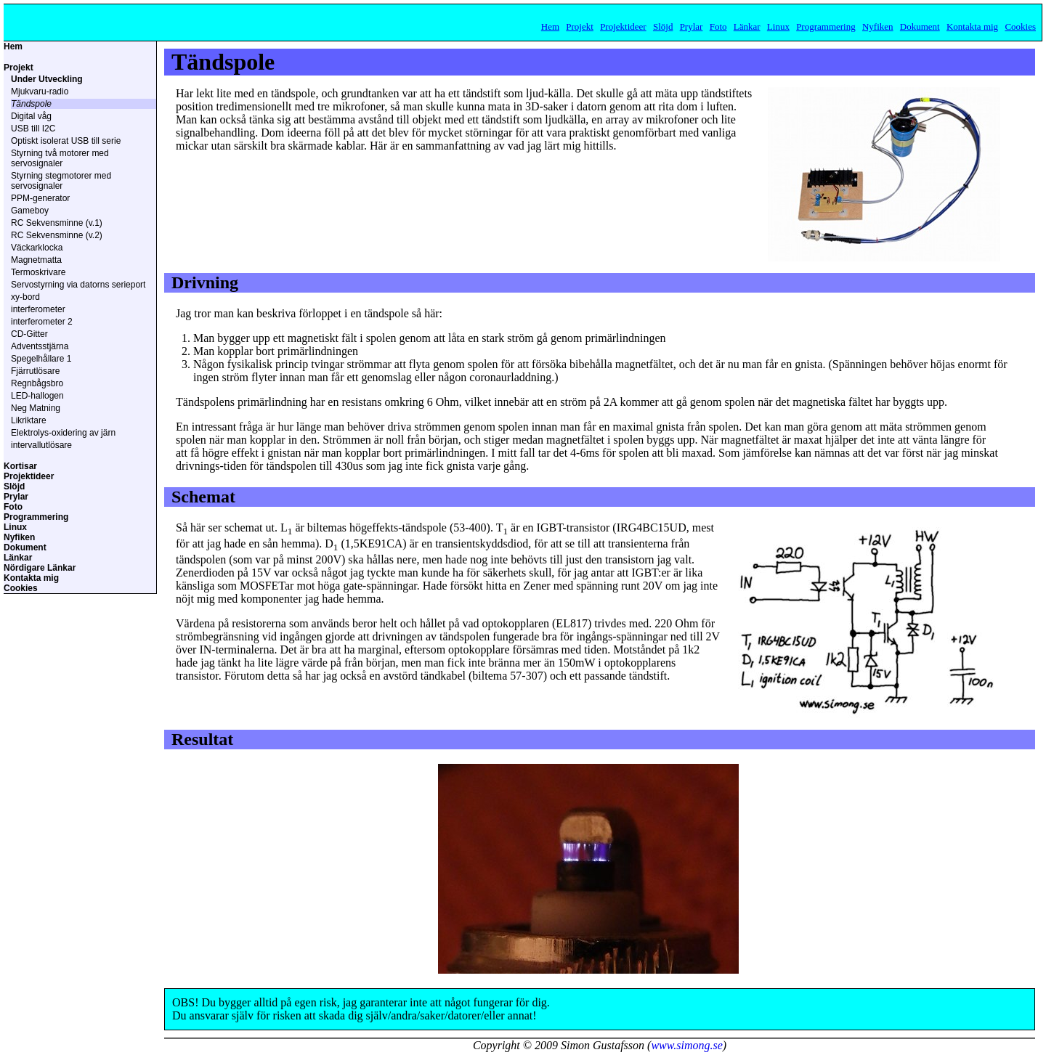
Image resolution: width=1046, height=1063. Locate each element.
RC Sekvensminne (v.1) (56, 223)
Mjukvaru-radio (39, 91)
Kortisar (20, 466)
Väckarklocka (36, 248)
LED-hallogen (37, 396)
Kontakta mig (972, 26)
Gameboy (30, 210)
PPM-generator (40, 198)
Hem (550, 26)
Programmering (826, 26)
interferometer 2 (42, 322)
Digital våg (31, 116)
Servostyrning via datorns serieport (78, 285)
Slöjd (663, 26)
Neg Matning (35, 408)
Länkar (747, 26)
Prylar (691, 26)
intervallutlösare (41, 445)
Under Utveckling (47, 79)
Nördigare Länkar (40, 568)
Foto (718, 26)
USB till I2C (33, 128)
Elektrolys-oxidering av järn (63, 433)
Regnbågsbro (37, 383)
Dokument (920, 26)
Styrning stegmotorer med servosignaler (61, 181)
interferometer (38, 309)
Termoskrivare (38, 272)
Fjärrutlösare (35, 371)
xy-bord (25, 297)
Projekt (579, 26)
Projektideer (623, 26)
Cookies (1020, 26)
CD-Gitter (29, 334)
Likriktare (28, 420)
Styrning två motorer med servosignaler (60, 158)
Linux (778, 26)
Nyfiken (877, 26)
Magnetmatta (36, 260)
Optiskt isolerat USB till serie (66, 141)
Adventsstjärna (39, 346)
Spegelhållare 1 (41, 359)
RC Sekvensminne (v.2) (56, 235)
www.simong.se (686, 1045)
